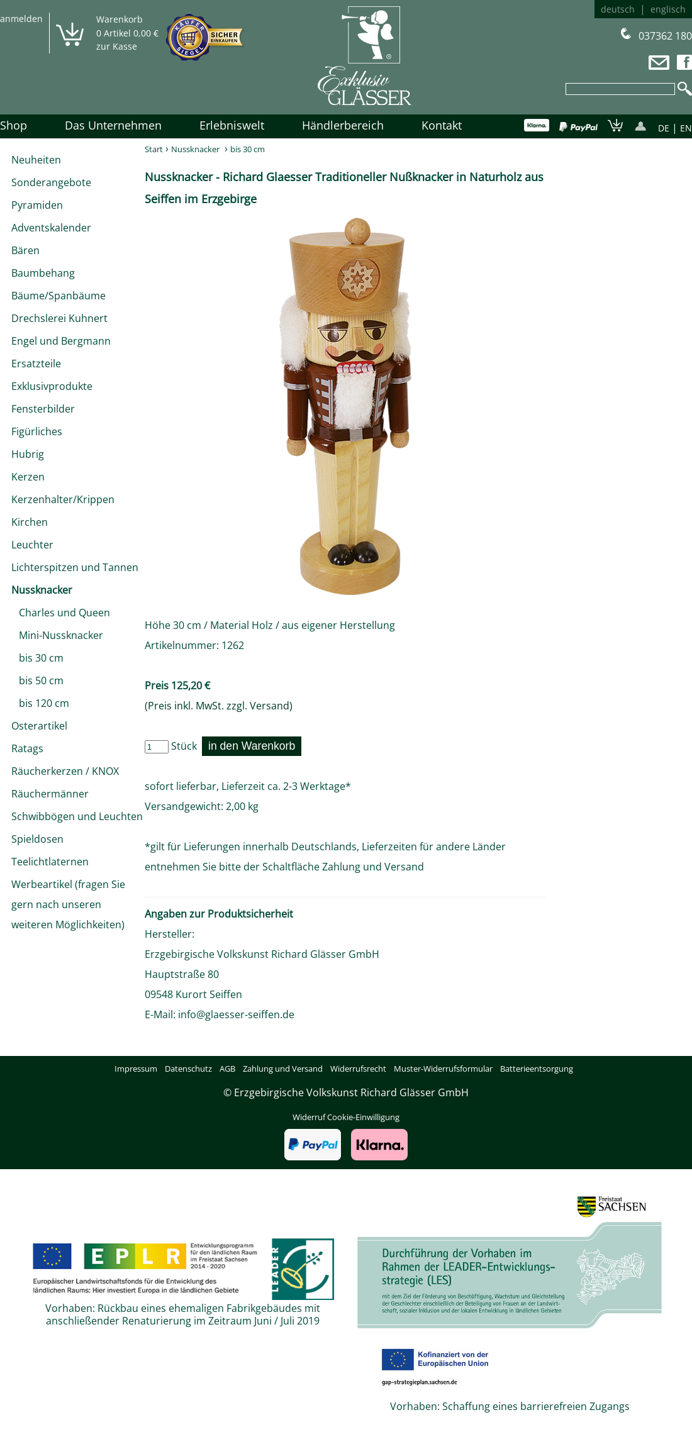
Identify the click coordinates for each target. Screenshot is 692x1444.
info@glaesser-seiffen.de (236, 1014)
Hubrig (27, 454)
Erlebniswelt (231, 125)
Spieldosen (37, 839)
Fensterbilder (43, 409)
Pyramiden (37, 205)
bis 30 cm (37, 658)
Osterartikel (39, 726)
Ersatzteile (36, 363)
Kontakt (441, 125)
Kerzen (28, 477)
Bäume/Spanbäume (58, 296)
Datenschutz (188, 1068)
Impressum (135, 1068)
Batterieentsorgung (536, 1068)
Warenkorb (119, 19)
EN (686, 128)
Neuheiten (36, 160)
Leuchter (32, 545)
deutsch (618, 9)
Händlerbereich (343, 125)
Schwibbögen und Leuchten (77, 816)
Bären (25, 250)
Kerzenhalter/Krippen (62, 499)
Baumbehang (43, 273)
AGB (227, 1068)
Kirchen (29, 522)
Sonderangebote (51, 182)
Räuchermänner (50, 794)
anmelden (21, 19)
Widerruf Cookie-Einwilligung (346, 1117)
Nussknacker (41, 590)
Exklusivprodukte (51, 386)
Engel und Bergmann (61, 341)
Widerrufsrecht (358, 1068)
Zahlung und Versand (373, 867)
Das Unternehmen (113, 125)
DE (663, 128)
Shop (13, 125)
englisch (668, 9)
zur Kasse (116, 46)
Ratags (27, 748)
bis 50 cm (37, 680)
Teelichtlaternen (50, 862)
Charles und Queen (60, 612)
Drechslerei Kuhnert (59, 318)
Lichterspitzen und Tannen (74, 567)
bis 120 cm (40, 703)
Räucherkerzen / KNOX (65, 771)
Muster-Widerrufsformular (443, 1068)
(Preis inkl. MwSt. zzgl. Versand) (219, 706)
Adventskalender (51, 228)
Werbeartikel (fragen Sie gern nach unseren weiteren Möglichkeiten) (68, 904)
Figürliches (36, 431)
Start (154, 149)
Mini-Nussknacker (57, 635)
